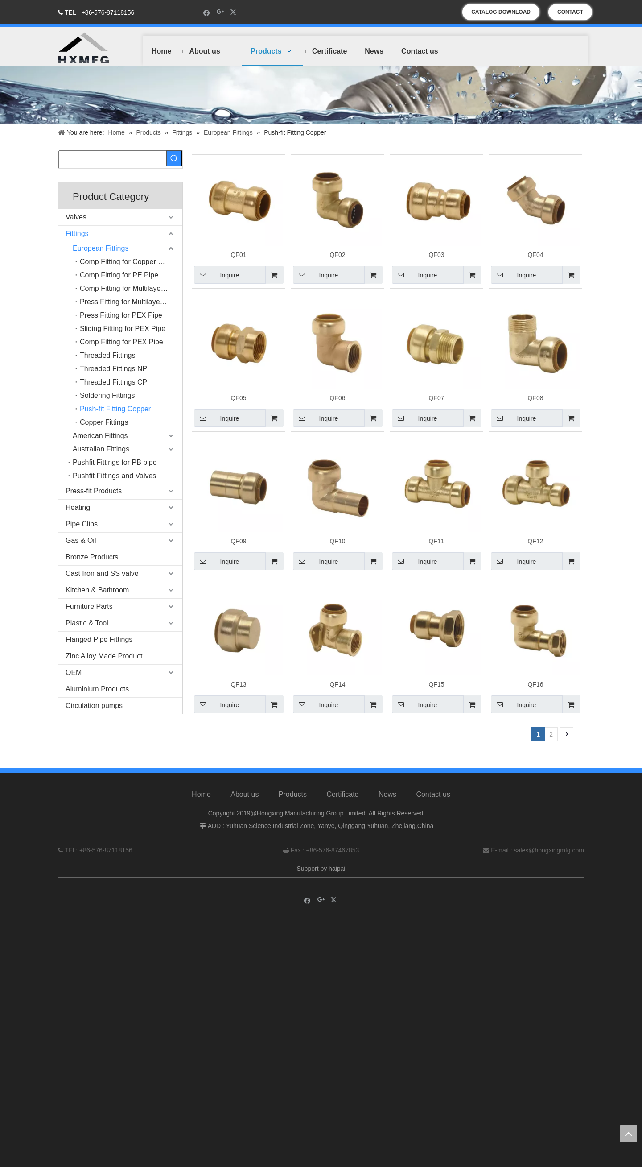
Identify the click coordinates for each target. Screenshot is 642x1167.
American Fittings (100, 435)
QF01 (238, 254)
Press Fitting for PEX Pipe (121, 315)
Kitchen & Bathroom (97, 590)
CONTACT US (570, 14)
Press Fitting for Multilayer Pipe (129, 302)
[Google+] (220, 12)
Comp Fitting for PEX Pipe (121, 342)
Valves (76, 217)
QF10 (337, 541)
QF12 (535, 541)
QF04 (535, 254)
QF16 (535, 684)
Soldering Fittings (107, 395)
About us (244, 802)
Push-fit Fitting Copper (115, 409)
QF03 (436, 254)
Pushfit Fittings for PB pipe (115, 462)
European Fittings (100, 248)
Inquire (216, 275)
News (387, 802)
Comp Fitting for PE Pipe (119, 275)
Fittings (77, 233)
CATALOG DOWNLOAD (501, 12)
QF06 (337, 397)
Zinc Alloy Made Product (104, 656)
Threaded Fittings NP (113, 368)
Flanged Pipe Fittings (99, 639)
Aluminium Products (97, 689)
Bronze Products (92, 557)
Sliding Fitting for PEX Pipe (122, 328)
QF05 (238, 397)
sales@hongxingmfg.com (549, 858)
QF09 (238, 541)
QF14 (337, 684)
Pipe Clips (82, 524)
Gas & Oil (81, 540)
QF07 (436, 397)
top (628, 1133)
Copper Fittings (104, 422)
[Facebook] (206, 12)
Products (293, 802)
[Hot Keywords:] (174, 158)
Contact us (433, 802)
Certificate (342, 802)
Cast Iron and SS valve (102, 573)
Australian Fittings (101, 449)
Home (201, 802)
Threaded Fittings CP (113, 382)
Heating (78, 507)
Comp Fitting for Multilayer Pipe (129, 288)
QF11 (436, 541)
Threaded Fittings (108, 355)
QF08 (535, 397)
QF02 (337, 254)
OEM (74, 672)
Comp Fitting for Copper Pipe (126, 261)
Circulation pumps (94, 705)
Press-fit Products (94, 491)
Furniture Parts (89, 606)
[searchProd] (112, 159)
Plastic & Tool (87, 623)
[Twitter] (234, 12)
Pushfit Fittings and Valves (114, 476)
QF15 (436, 684)
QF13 (238, 684)
